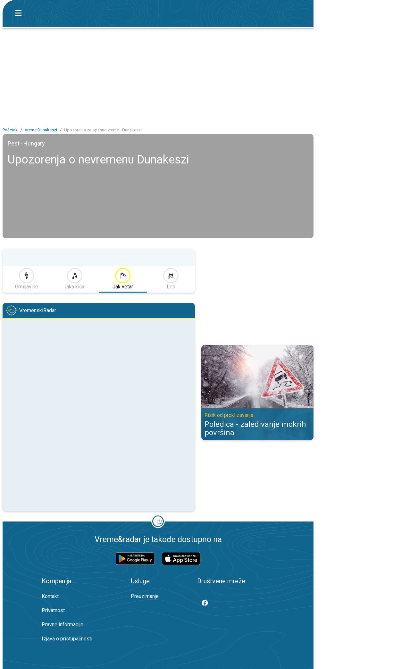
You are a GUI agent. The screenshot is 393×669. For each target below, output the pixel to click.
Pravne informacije (62, 624)
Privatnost (53, 610)
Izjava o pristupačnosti (67, 639)
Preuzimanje (145, 596)
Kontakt (50, 596)
